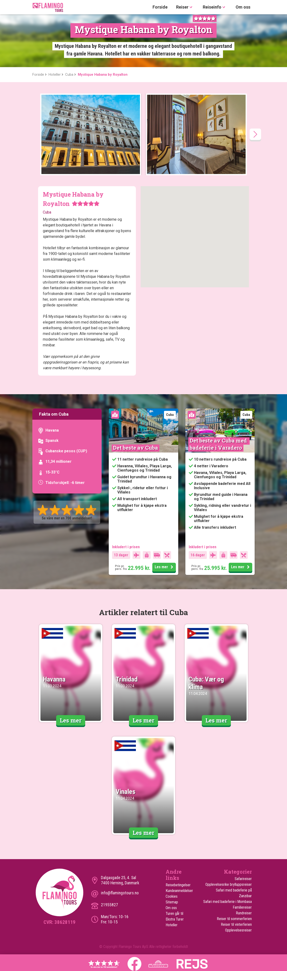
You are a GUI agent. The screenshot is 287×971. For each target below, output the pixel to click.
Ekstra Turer (175, 919)
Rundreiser (244, 913)
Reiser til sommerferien (234, 918)
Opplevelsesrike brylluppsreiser (228, 884)
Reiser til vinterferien (236, 924)
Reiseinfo (215, 7)
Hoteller (172, 925)
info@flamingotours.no (120, 893)
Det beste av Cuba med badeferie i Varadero (219, 444)
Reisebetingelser (178, 885)
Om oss (243, 7)
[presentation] (255, 134)
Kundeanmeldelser (179, 890)
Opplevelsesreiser (238, 930)
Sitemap (172, 902)
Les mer (165, 567)
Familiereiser (242, 907)
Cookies (172, 896)
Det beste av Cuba (135, 447)
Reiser (185, 7)
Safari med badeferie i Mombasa (227, 901)
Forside (160, 7)
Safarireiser (243, 878)
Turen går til (174, 913)
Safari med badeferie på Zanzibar (234, 893)
